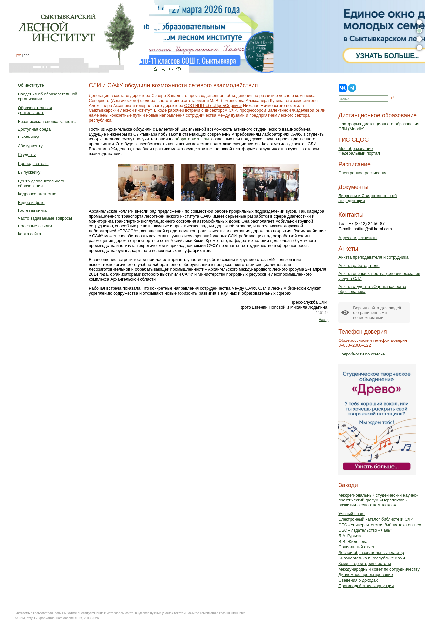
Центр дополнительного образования (41, 183)
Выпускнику (29, 172)
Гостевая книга (32, 210)
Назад (323, 320)
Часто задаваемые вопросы (45, 218)
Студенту (27, 154)
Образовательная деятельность (35, 110)
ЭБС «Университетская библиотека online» (379, 524)
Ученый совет (351, 513)
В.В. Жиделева (352, 541)
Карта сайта (29, 233)
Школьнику (28, 137)
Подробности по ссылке (361, 354)
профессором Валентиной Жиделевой (276, 110)
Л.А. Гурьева (350, 535)
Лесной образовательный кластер (371, 552)
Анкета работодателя (359, 265)
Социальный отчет (356, 546)
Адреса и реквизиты (357, 237)
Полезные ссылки (35, 226)
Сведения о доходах (358, 580)
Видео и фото (31, 202)
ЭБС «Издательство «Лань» (365, 530)
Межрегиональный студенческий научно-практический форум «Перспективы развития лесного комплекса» (378, 500)
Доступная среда (34, 129)
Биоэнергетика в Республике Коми (371, 558)
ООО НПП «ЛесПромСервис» (213, 105)
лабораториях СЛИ (190, 139)
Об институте (31, 85)
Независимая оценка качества (47, 121)
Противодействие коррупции (366, 585)
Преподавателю (33, 163)
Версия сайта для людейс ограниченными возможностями (377, 312)
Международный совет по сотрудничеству (379, 569)
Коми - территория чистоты (364, 563)
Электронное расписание (362, 172)
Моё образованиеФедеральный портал (359, 151)
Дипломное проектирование (365, 574)
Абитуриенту (30, 145)
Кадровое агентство (37, 193)
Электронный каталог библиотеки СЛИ (375, 519)
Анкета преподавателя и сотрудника (373, 257)
